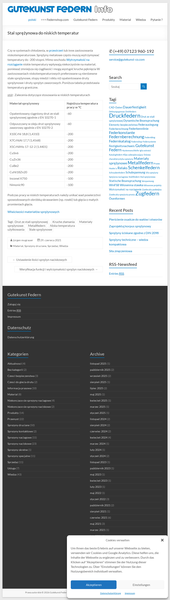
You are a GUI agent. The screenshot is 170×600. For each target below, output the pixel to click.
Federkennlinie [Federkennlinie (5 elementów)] (138, 128)
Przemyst (13, 419)
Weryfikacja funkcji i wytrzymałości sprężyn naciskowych (58, 269)
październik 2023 (100, 468)
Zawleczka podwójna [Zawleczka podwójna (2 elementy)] (152, 189)
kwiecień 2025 (98, 400)
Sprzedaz (53, 246)
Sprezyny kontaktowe (20, 431)
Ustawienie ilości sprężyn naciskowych (39, 259)
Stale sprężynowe (40, 229)
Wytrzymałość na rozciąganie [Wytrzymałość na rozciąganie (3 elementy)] (125, 189)
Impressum (130, 593)
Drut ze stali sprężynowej (31, 221)
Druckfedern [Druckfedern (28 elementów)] (124, 115)
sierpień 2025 (98, 382)
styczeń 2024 (98, 456)
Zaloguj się (14, 304)
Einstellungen (141, 585)
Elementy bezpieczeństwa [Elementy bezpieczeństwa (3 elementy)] (123, 124)
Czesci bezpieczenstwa (21, 375)
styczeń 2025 (98, 412)
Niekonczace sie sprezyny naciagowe (29, 400)
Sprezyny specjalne (19, 456)
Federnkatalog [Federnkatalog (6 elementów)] (120, 141)
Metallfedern (36, 225)
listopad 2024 (98, 419)
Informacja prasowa (19, 388)
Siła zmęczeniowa (120, 251)
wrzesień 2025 (98, 375)
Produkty (108, 19)
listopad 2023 (98, 462)
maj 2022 (95, 493)
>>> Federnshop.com (55, 19)
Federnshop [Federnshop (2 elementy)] (136, 141)
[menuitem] (32, 20)
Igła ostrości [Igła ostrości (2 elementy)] (145, 150)
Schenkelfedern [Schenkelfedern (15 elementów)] (144, 167)
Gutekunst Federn (85, 19)
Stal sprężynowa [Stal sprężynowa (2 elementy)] (147, 177)
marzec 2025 (97, 406)
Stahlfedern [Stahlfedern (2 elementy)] (134, 177)
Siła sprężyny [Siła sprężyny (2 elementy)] (152, 172)
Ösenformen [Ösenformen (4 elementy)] (117, 198)
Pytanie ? (156, 19)
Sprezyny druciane (35, 246)
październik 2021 (100, 505)
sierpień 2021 (98, 511)
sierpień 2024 (98, 425)
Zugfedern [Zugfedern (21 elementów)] (147, 193)
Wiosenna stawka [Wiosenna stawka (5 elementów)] (131, 185)
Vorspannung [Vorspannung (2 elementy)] (148, 181)
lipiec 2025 (96, 388)
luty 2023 (95, 486)
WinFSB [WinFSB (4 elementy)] (114, 185)
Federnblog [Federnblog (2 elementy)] (150, 137)
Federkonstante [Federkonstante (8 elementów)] (122, 132)
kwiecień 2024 (98, 437)
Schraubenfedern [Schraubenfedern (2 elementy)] (117, 172)
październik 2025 (100, 369)
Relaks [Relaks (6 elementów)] (123, 168)
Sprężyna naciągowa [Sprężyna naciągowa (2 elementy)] (118, 177)
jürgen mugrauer (23, 240)
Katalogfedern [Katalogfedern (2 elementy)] (115, 154)
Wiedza (141, 19)
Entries (116, 273)
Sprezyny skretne (18, 449)
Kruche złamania (63, 221)
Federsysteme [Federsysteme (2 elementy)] (149, 141)
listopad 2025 (98, 363)
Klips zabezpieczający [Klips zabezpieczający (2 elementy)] (133, 154)
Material (125, 19)
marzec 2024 (97, 443)
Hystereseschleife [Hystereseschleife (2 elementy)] (130, 150)
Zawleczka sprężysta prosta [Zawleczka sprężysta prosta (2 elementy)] (122, 194)
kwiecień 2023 (98, 480)
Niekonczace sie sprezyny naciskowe (29, 406)
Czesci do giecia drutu (21, 382)
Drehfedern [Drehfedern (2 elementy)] (130, 111)
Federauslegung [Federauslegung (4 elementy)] (148, 124)
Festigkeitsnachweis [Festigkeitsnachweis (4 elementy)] (122, 146)
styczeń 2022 (98, 499)
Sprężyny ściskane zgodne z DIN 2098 (134, 233)
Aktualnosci (15, 363)
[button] (162, 540)
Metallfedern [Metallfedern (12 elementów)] (140, 162)
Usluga (12, 468)
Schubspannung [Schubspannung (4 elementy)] (135, 172)
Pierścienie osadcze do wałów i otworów (135, 219)
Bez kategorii (15, 369)
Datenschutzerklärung (110, 593)
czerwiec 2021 (98, 517)
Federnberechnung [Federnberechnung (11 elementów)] (126, 136)
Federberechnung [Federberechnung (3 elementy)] (118, 128)
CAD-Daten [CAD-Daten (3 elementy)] (115, 107)
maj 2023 (95, 474)
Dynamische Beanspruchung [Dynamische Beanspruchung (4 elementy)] (141, 120)
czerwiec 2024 (98, 431)
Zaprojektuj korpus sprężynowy (130, 226)
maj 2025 (95, 394)
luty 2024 (95, 449)
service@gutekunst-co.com (127, 59)
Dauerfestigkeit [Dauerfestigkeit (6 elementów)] (134, 107)
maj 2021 (95, 523)
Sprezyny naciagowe (20, 437)
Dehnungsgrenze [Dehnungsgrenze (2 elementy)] (117, 111)
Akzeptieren (94, 585)
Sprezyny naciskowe (19, 443)
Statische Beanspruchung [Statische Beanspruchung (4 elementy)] (125, 180)
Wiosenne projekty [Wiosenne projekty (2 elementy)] (153, 185)
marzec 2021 (97, 529)
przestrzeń (55, 50)
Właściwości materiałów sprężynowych (33, 211)
